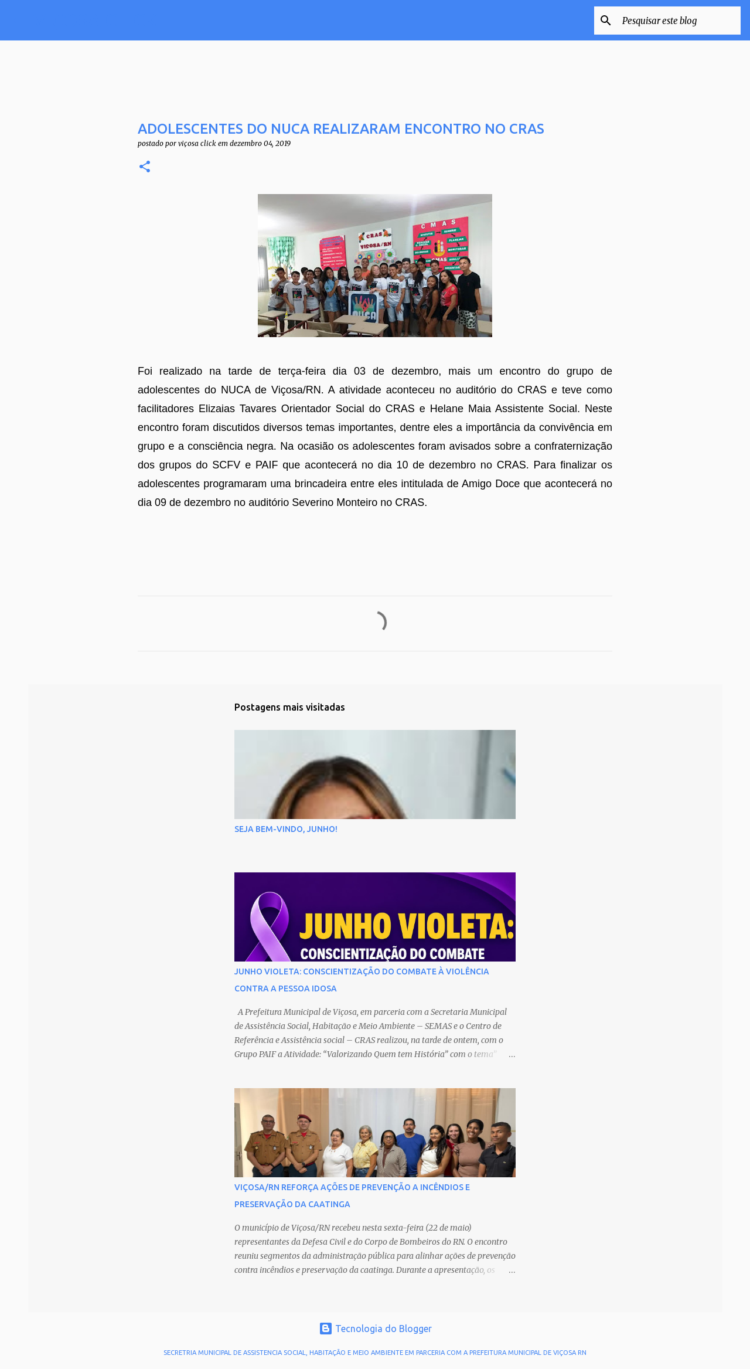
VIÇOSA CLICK (95, 19)
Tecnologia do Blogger (375, 1328)
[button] (145, 167)
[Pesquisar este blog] (679, 20)
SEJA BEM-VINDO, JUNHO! (286, 829)
